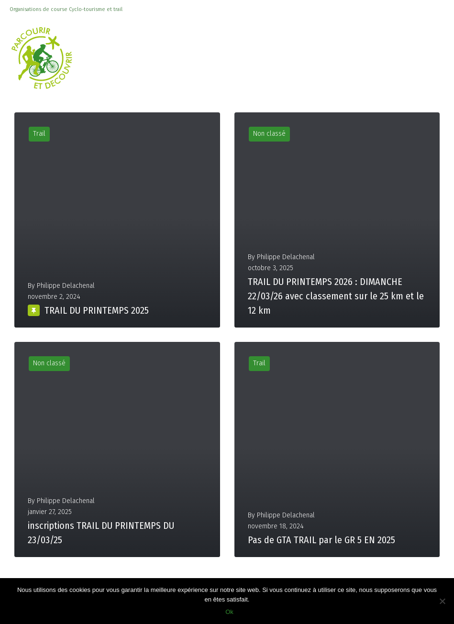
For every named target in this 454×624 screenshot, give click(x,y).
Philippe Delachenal (66, 286)
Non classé (269, 134)
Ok (229, 611)
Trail (39, 134)
